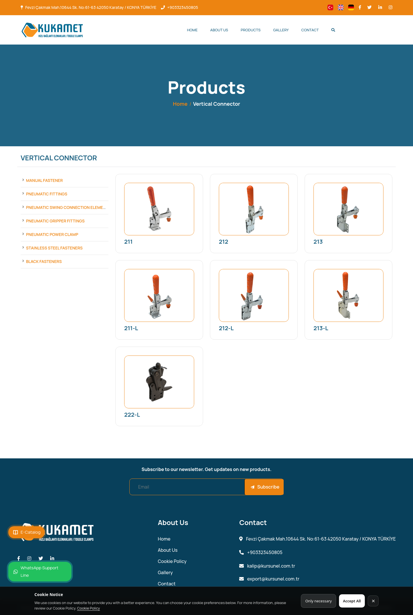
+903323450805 (182, 7)
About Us (219, 29)
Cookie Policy (88, 608)
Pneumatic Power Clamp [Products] (52, 234)
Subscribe (264, 487)
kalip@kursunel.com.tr (267, 566)
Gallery (281, 29)
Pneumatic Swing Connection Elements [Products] (68, 207)
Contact (310, 29)
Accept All (352, 601)
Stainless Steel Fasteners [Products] (54, 248)
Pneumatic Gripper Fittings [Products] (55, 221)
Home (192, 29)
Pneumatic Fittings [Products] (46, 194)
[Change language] (330, 7)
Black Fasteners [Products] (44, 261)
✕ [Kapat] (373, 601)
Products (250, 29)
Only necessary (318, 601)
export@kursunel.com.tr (269, 579)
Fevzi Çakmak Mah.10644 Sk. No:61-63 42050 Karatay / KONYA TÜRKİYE (90, 7)
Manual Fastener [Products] (44, 180)
